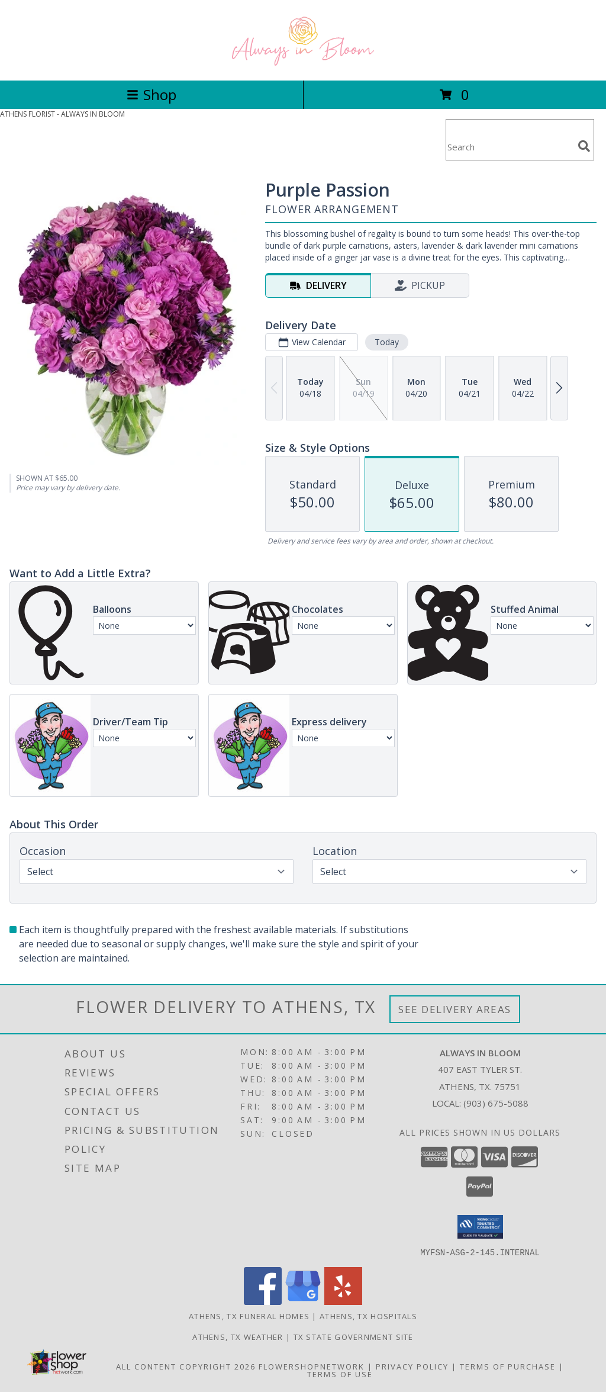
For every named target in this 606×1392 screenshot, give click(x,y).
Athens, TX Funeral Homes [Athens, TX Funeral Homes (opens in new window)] (249, 1315)
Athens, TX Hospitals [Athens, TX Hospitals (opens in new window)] (368, 1315)
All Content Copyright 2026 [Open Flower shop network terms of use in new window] (186, 1366)
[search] (584, 146)
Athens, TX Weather (237, 1336)
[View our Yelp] (343, 1301)
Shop (151, 94)
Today (387, 342)
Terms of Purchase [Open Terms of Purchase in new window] (508, 1366)
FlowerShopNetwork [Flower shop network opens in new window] (312, 1366)
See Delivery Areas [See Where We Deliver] (454, 1009)
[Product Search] (509, 147)
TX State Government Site (354, 1336)
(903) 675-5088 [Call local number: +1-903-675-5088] (495, 1103)
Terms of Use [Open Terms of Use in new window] (340, 1373)
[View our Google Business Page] (303, 1301)
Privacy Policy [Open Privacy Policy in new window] (412, 1366)
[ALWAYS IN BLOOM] (303, 63)
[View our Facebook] (263, 1301)
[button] (480, 1227)
